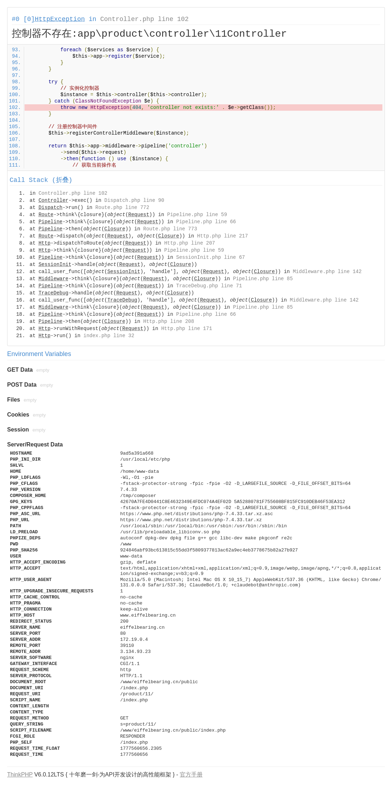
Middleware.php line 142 (327, 271)
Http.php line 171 (186, 328)
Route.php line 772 (122, 207)
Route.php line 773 (170, 229)
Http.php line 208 (168, 321)
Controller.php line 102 (144, 19)
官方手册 (191, 774)
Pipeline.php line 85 (263, 279)
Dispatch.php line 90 (134, 200)
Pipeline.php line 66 (206, 222)
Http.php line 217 (222, 236)
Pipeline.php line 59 (197, 215)
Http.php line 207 (189, 243)
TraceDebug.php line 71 (209, 286)
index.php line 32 (108, 336)
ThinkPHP (20, 774)
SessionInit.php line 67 (210, 257)
